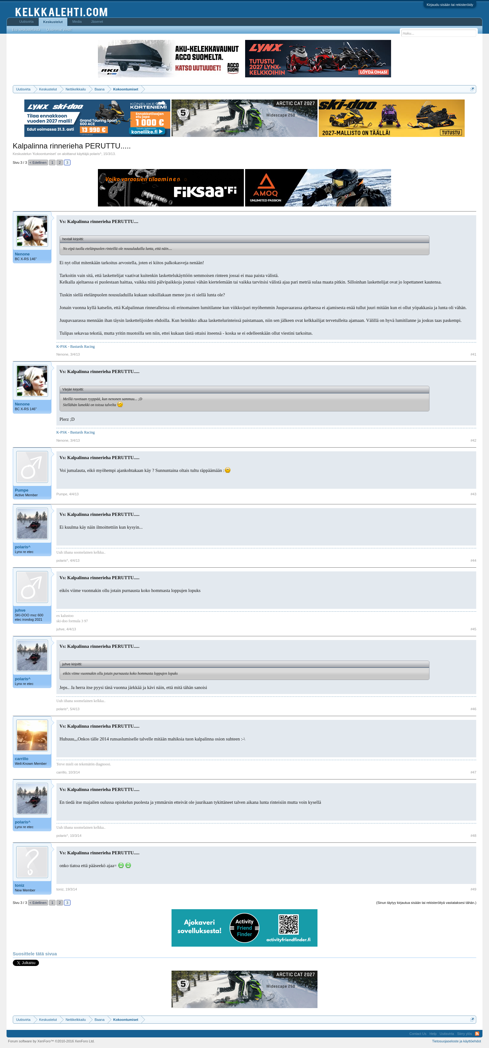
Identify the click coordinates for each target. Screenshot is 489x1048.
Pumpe (21, 490)
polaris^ (96, 154)
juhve (20, 610)
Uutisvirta (26, 21)
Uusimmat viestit (59, 30)
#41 (473, 354)
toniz (19, 885)
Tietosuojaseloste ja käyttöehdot (456, 1041)
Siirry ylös (464, 1034)
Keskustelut (53, 22)
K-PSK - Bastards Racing (75, 346)
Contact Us (417, 1034)
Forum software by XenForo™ (51, 1041)
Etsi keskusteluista (26, 30)
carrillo (21, 758)
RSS (477, 1033)
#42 (473, 440)
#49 (473, 889)
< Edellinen (38, 162)
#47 (473, 772)
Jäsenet (97, 21)
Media (77, 21)
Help (433, 1034)
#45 (473, 629)
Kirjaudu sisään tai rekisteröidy (450, 5)
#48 (473, 835)
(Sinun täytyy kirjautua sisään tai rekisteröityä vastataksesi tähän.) (426, 903)
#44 (473, 560)
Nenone (22, 254)
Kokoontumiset (44, 154)
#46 (473, 709)
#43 (473, 494)
